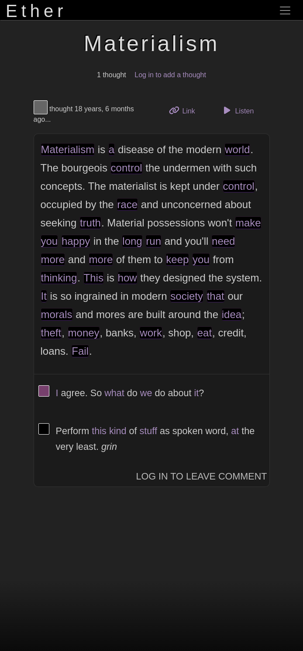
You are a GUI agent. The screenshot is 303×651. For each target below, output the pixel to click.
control (126, 168)
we (146, 392)
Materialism (68, 149)
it (196, 392)
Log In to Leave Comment (201, 476)
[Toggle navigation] (285, 10)
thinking (59, 278)
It (44, 296)
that (215, 296)
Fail (80, 351)
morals (56, 314)
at (235, 430)
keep (177, 259)
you (49, 241)
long (132, 241)
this (99, 430)
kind (118, 430)
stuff (148, 430)
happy (76, 241)
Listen (237, 110)
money (84, 333)
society (186, 296)
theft (51, 333)
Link (185, 110)
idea (231, 314)
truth (90, 223)
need (223, 241)
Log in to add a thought (170, 75)
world (237, 149)
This (93, 278)
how (127, 278)
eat (204, 333)
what (114, 392)
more (53, 259)
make (248, 223)
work (151, 333)
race (127, 204)
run (153, 241)
